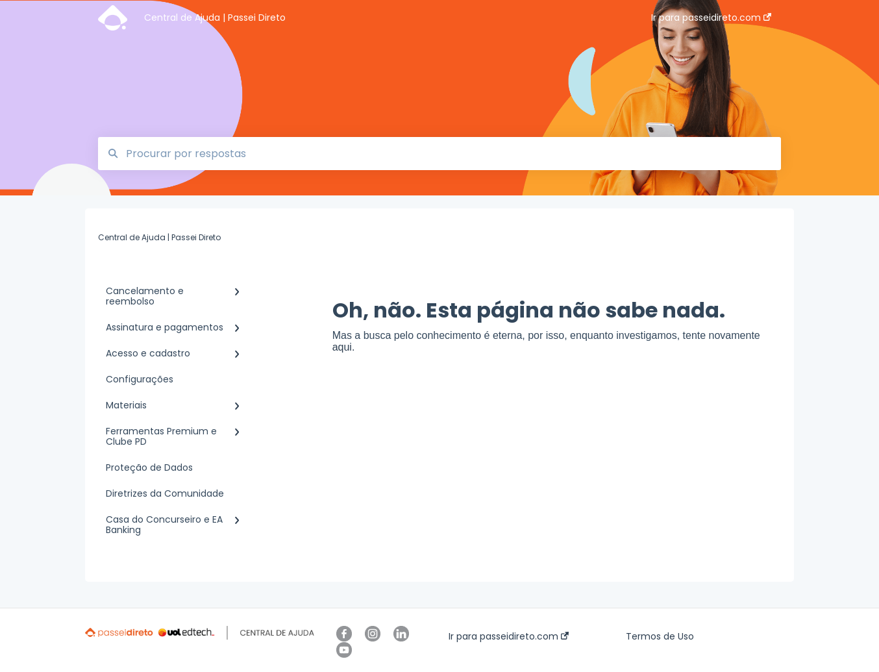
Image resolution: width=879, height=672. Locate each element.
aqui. (343, 347)
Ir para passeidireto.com (509, 636)
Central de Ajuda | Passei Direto (215, 17)
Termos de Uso (660, 636)
